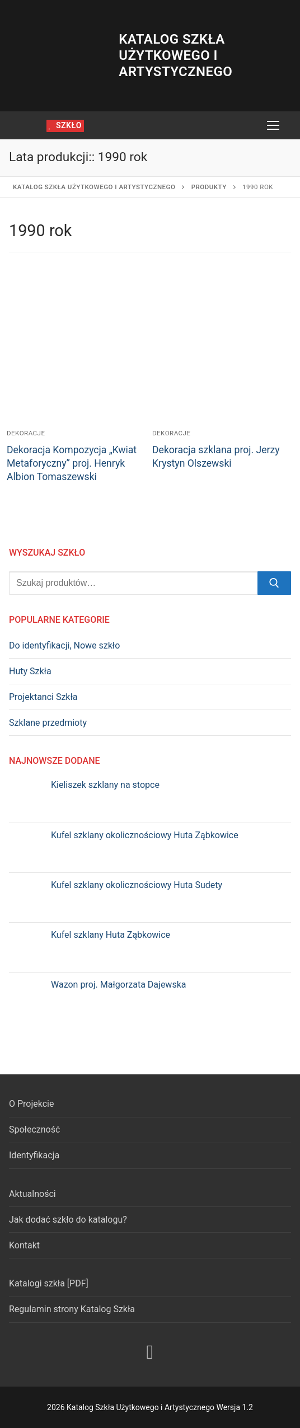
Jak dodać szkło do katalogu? (68, 1219)
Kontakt (24, 1245)
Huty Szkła (30, 671)
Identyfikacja (34, 1155)
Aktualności (32, 1194)
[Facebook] (150, 1352)
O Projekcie (31, 1103)
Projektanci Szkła (43, 697)
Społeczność (34, 1129)
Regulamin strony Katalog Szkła (72, 1309)
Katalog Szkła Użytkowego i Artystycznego (175, 55)
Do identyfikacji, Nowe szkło (64, 645)
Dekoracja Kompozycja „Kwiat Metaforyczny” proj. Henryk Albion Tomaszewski (72, 463)
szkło (65, 125)
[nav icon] (273, 125)
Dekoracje (26, 433)
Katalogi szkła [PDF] (48, 1283)
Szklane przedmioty (48, 722)
